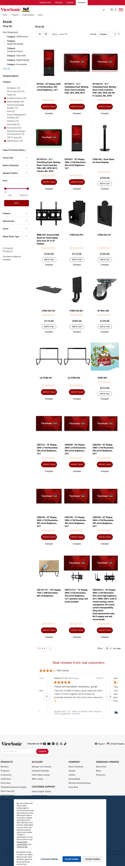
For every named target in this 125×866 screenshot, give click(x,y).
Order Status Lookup (41, 775)
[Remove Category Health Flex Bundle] (5, 43)
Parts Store (6, 783)
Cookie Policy (22, 844)
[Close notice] (102, 859)
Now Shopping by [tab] (10, 32)
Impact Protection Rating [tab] (14, 150)
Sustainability (74, 779)
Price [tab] (5, 181)
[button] (49, 113)
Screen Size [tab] (8, 158)
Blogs (98, 771)
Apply (16, 203)
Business (70, 3)
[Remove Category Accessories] (5, 65)
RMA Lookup (37, 779)
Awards (71, 771)
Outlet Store (6, 779)
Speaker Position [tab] (10, 173)
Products (15, 15)
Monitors (5, 767)
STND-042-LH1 (104, 235)
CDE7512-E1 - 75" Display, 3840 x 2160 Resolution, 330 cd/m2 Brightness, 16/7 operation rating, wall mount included (76, 596)
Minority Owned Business (79, 783)
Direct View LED (7, 791)
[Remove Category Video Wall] (5, 56)
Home (5, 15)
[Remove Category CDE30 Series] (5, 37)
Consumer (82, 3)
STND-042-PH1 (76, 235)
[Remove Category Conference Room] (5, 50)
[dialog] (62, 831)
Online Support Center (41, 791)
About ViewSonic (75, 767)
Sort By (93, 34)
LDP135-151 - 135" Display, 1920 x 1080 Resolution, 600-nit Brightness (49, 593)
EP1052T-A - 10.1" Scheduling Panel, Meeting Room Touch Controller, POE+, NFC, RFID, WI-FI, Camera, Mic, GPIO (48, 165)
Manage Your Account (41, 767)
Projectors (5, 771)
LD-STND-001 (46, 378)
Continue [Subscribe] (42, 751)
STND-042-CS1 (48, 311)
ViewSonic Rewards (40, 771)
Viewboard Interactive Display (13, 787)
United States (115, 743)
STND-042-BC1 (76, 311)
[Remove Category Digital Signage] (5, 60)
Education (59, 3)
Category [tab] (7, 82)
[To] (23, 195)
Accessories (6, 775)
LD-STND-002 (74, 378)
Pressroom (100, 775)
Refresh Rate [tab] (8, 221)
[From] (10, 195)
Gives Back (73, 787)
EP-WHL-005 (103, 311)
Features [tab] (7, 213)
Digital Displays (28, 15)
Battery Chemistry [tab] (11, 165)
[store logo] (52, 9)
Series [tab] (5, 229)
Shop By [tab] (39, 26)
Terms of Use (22, 847)
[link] (78, 713)
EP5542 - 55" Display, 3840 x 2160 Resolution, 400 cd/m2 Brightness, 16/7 (49, 87)
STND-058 (102, 378)
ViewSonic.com (45, 3)
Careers (71, 775)
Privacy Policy (22, 842)
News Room (101, 767)
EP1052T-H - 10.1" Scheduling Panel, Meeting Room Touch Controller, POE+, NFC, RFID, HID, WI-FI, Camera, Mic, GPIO (104, 90)
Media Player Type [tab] (11, 237)
